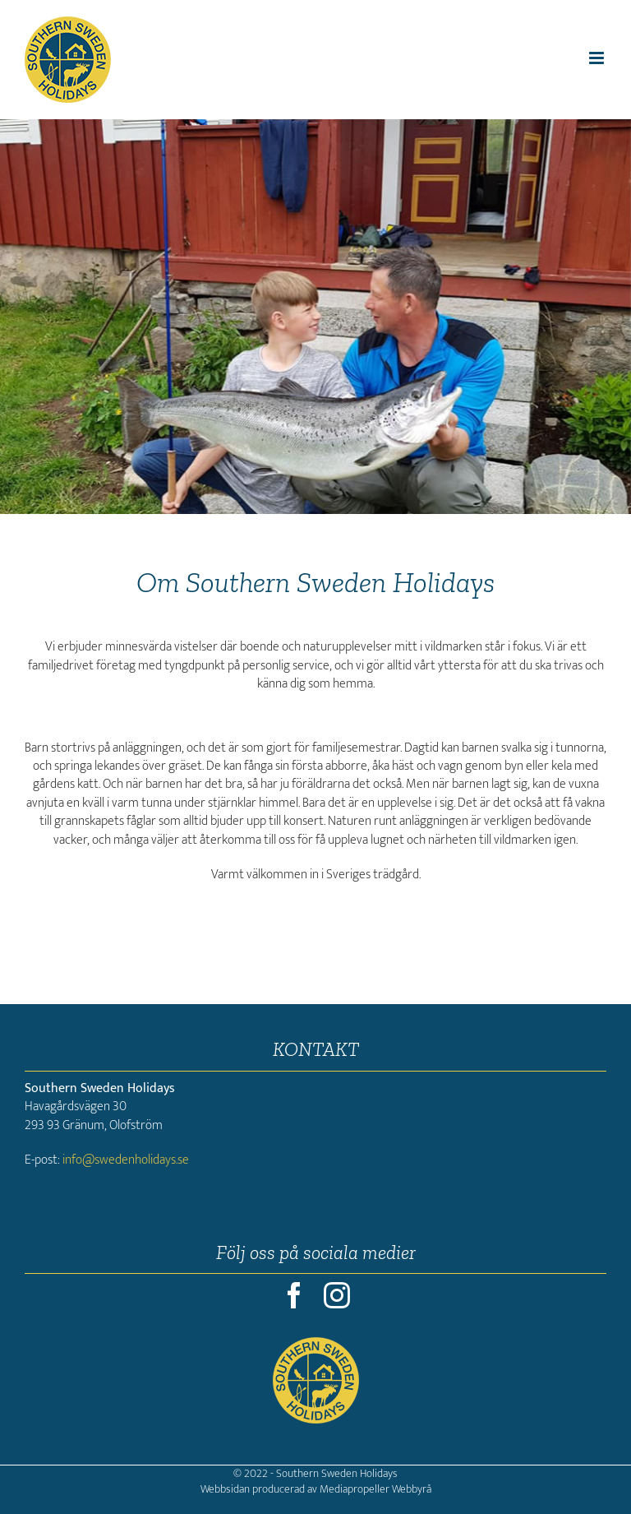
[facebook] (294, 1295)
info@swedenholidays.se (125, 1160)
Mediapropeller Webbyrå (375, 1488)
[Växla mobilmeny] (597, 58)
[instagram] (337, 1295)
